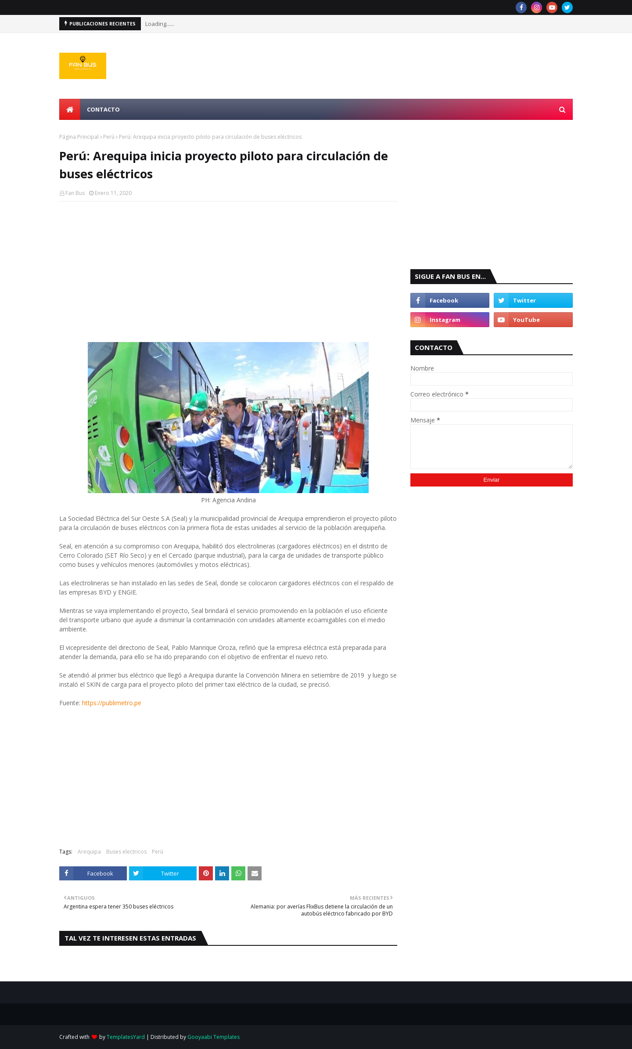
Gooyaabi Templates (213, 1037)
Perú (109, 137)
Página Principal (79, 137)
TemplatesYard (126, 1037)
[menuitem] (69, 109)
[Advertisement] (228, 271)
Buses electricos (126, 851)
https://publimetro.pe (111, 703)
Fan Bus (75, 193)
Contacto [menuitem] (103, 109)
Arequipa (89, 851)
